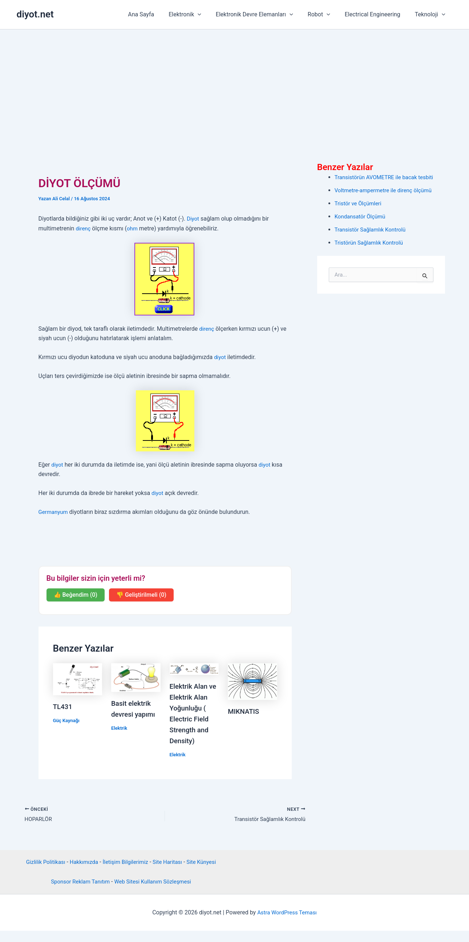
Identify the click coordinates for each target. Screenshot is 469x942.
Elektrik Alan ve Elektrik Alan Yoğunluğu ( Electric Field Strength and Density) (190, 719)
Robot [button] (326, 14)
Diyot (193, 218)
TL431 (63, 706)
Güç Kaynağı (67, 720)
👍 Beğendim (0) (75, 594)
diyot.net (35, 14)
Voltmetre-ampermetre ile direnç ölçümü (386, 190)
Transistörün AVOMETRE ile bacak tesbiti (387, 177)
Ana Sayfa (157, 14)
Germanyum (54, 511)
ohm (134, 228)
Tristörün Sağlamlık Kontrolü (371, 242)
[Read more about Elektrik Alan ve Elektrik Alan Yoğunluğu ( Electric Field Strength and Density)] (194, 668)
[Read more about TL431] (77, 678)
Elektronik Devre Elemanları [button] (264, 14)
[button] (210, 14)
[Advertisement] (235, 84)
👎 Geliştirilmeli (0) (141, 594)
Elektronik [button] (198, 14)
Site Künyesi (206, 873)
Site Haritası (170, 873)
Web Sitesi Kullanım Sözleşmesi (155, 893)
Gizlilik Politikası (41, 873)
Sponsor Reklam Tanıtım (77, 893)
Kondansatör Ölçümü (362, 216)
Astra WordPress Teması (287, 923)
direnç (84, 228)
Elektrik (119, 728)
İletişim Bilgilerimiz (125, 873)
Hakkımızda (81, 873)
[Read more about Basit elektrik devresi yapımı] (136, 677)
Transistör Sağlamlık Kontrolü (373, 229)
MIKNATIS (244, 711)
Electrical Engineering (377, 14)
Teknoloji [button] (431, 14)
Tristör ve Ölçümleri (360, 203)
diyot (220, 357)
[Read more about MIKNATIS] (252, 681)
